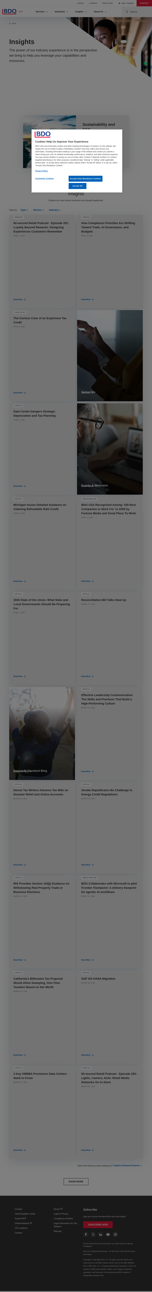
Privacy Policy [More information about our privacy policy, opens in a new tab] (41, 171)
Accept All (77, 186)
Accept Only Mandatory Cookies (85, 179)
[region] (76, 161)
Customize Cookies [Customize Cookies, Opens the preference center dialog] (44, 178)
